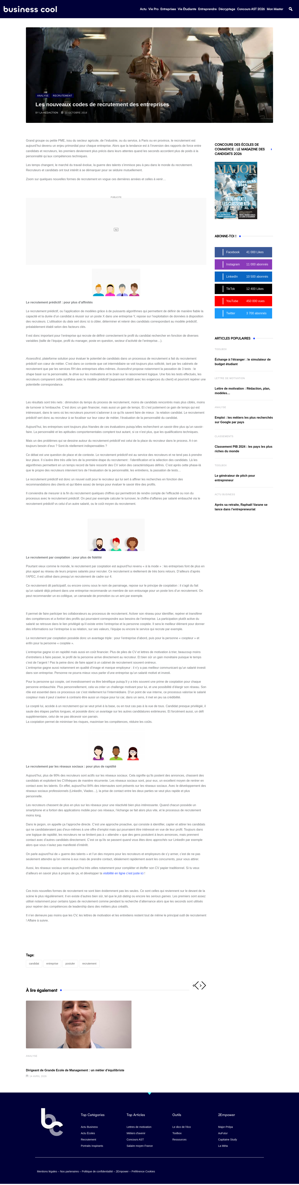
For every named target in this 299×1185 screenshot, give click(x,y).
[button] (290, 10)
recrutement (89, 963)
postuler (70, 963)
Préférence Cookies (143, 1170)
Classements (224, 436)
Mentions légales (47, 1170)
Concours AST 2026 (251, 10)
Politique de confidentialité (97, 1170)
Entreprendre (207, 10)
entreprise (52, 963)
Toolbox (221, 349)
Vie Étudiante (187, 10)
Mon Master (275, 10)
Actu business (225, 494)
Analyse (31, 1056)
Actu (143, 10)
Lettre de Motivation (230, 378)
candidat (34, 963)
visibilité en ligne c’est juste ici (123, 873)
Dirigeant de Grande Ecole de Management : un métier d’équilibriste (75, 1070)
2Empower (122, 1170)
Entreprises (168, 10)
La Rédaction (49, 112)
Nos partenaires (69, 1170)
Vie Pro (153, 10)
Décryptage (227, 10)
